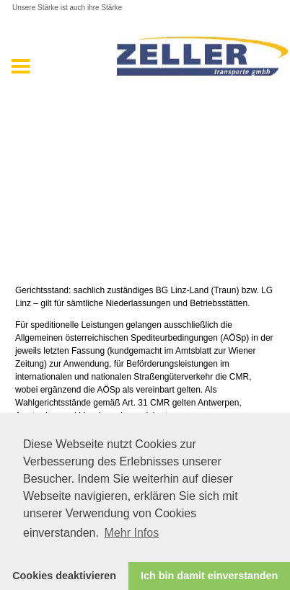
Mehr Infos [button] (132, 533)
